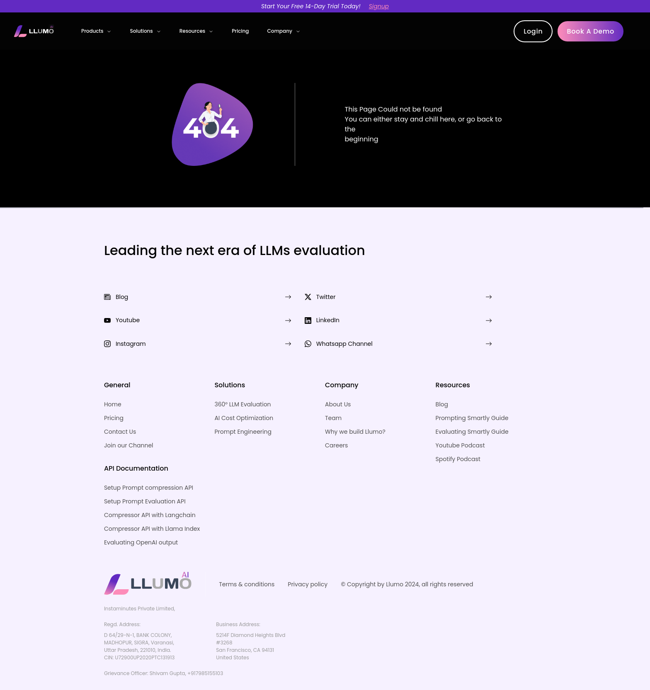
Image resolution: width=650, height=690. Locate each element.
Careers (336, 425)
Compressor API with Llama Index (152, 508)
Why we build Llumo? (355, 411)
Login (533, 31)
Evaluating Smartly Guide (472, 411)
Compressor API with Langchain (150, 495)
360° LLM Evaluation (242, 384)
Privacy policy (307, 564)
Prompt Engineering (242, 411)
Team (333, 398)
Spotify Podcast (458, 439)
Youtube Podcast (460, 425)
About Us (338, 384)
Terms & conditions (246, 564)
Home (112, 384)
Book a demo (590, 31)
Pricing (240, 30)
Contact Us (120, 411)
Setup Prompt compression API (148, 467)
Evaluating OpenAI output (141, 522)
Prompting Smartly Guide (472, 398)
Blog (442, 384)
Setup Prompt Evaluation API (145, 481)
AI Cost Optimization (243, 398)
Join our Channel (128, 425)
